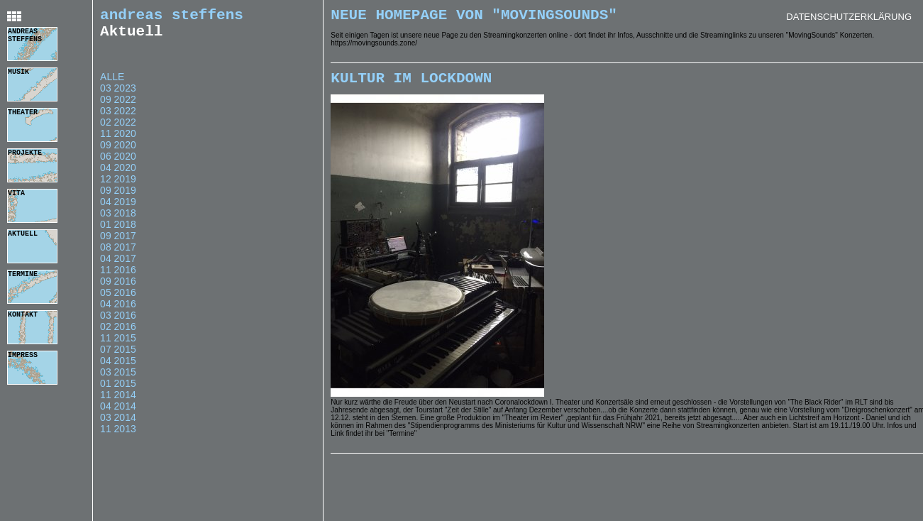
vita (16, 194)
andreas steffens (25, 38)
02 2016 (118, 333)
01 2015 (118, 390)
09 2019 (118, 197)
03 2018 (118, 220)
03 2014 (118, 424)
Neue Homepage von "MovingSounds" (474, 17)
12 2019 (118, 186)
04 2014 (118, 413)
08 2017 (118, 254)
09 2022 (118, 106)
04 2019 (118, 208)
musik (18, 73)
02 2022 (118, 129)
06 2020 (118, 163)
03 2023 (118, 95)
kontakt (23, 316)
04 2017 (118, 265)
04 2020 (118, 174)
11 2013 (118, 436)
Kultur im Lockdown (411, 84)
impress (23, 356)
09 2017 (118, 242)
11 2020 (118, 140)
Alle (112, 83)
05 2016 (118, 299)
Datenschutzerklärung (849, 16)
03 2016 (118, 322)
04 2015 (118, 367)
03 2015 (118, 379)
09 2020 (118, 152)
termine (23, 275)
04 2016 (118, 311)
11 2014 (118, 401)
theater (23, 114)
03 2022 (118, 118)
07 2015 (118, 356)
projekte (25, 154)
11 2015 (118, 345)
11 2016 (118, 277)
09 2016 (118, 288)
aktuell (23, 235)
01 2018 (118, 231)
